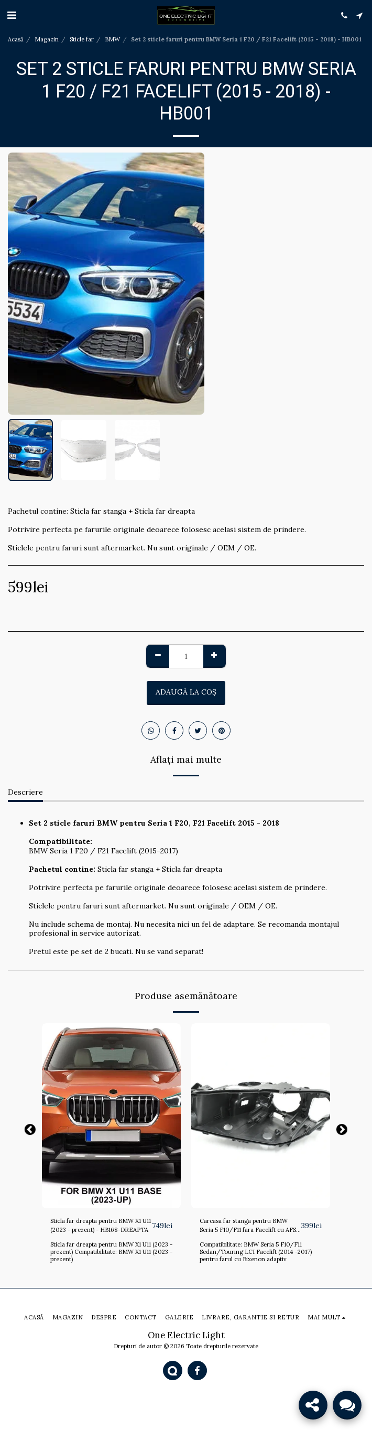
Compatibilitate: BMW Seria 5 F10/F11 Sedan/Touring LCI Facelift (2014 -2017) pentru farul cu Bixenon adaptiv (256, 1252)
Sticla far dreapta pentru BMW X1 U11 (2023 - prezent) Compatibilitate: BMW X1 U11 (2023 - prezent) (111, 1252)
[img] (111, 1115)
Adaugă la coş (186, 692)
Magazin (47, 39)
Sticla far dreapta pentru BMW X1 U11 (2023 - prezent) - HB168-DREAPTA (100, 1225)
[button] (11, 15)
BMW (112, 39)
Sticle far (82, 39)
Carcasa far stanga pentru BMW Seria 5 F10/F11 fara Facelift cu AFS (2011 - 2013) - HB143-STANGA (248, 1225)
